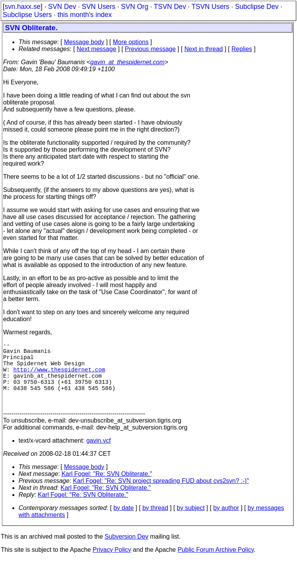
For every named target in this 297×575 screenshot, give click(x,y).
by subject (191, 523)
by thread (155, 523)
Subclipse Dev (256, 6)
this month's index (85, 15)
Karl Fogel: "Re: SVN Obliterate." (106, 489)
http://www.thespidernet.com (59, 377)
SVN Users (98, 6)
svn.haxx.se (23, 6)
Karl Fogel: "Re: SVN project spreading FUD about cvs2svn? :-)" (161, 496)
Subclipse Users (27, 15)
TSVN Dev (170, 6)
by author (226, 523)
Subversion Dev (126, 552)
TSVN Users (210, 6)
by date (123, 523)
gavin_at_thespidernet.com (127, 62)
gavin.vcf (98, 456)
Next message (96, 49)
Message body (84, 42)
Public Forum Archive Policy (216, 565)
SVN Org (134, 6)
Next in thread (203, 49)
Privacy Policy (111, 565)
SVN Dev (62, 6)
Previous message (150, 49)
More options (131, 42)
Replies (242, 49)
